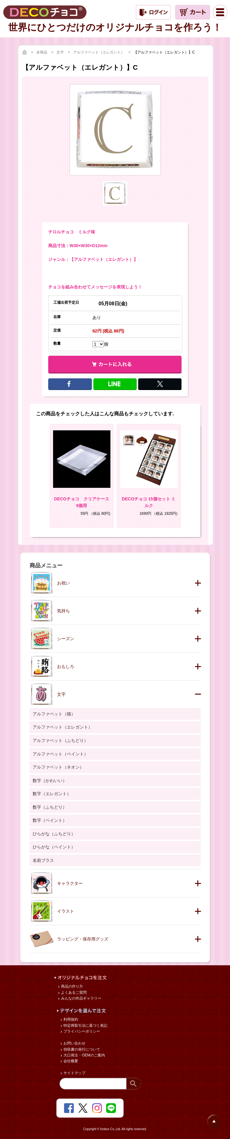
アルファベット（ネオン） (58, 767)
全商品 (42, 52)
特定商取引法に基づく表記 (85, 1025)
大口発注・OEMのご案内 (84, 1055)
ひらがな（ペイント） (54, 846)
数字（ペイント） (50, 820)
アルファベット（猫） (54, 713)
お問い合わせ (74, 1043)
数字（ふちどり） (50, 807)
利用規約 (70, 1019)
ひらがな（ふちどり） (54, 833)
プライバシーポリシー (81, 1031)
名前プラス (43, 860)
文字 (60, 52)
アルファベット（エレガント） (99, 52)
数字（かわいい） (50, 780)
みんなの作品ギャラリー (80, 998)
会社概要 (70, 1061)
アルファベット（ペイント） (60, 753)
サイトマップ (74, 1073)
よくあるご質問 (73, 992)
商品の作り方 (71, 986)
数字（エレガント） (52, 793)
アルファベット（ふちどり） (60, 740)
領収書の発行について (81, 1049)
